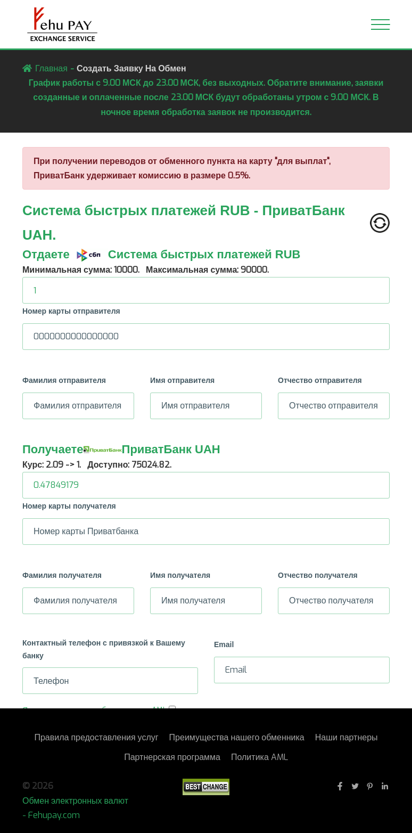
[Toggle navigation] (380, 24)
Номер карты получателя (69, 506)
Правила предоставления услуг (96, 737)
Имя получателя (180, 575)
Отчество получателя (318, 575)
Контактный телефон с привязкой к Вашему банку (103, 649)
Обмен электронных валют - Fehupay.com (75, 808)
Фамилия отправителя (64, 380)
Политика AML (259, 757)
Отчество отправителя (320, 380)
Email (224, 644)
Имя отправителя (182, 380)
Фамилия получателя (62, 575)
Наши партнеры (346, 737)
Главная (51, 68)
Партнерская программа (172, 757)
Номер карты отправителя (71, 311)
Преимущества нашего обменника (236, 737)
